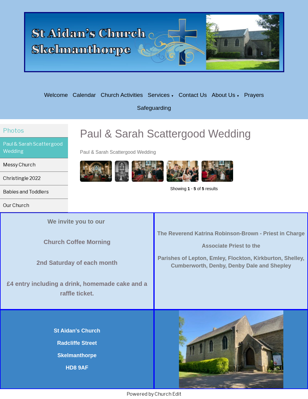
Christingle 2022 (22, 178)
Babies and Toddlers (26, 192)
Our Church (16, 205)
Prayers (254, 95)
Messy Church (19, 165)
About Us (223, 95)
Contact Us (193, 95)
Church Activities (122, 95)
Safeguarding (154, 108)
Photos (13, 130)
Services (159, 95)
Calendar (84, 95)
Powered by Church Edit (154, 394)
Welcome (56, 95)
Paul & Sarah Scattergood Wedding (33, 147)
